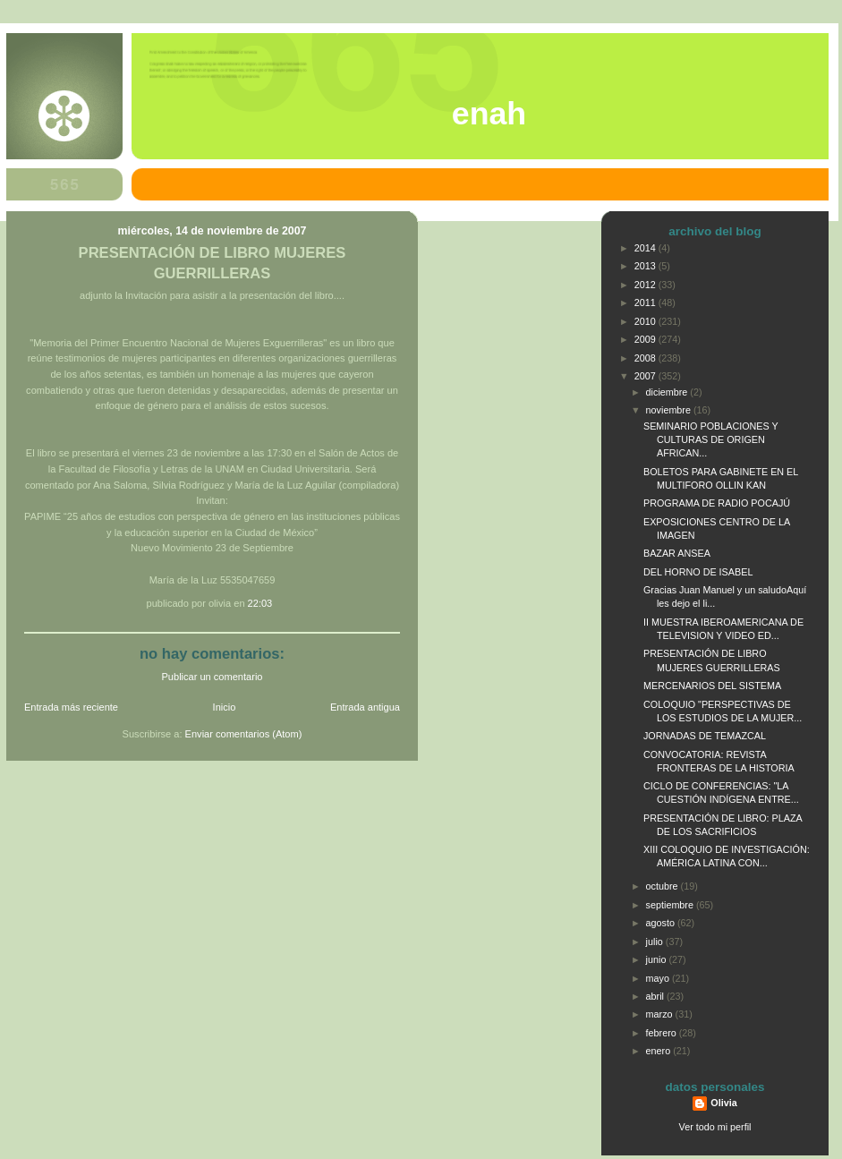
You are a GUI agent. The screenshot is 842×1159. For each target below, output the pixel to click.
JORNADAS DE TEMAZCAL (704, 735)
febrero (662, 1032)
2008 (646, 358)
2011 (646, 302)
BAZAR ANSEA (676, 553)
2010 (646, 321)
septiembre (671, 904)
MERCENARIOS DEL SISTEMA (712, 685)
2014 (646, 248)
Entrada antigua (365, 707)
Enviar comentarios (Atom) (243, 734)
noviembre (669, 410)
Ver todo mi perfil (715, 1126)
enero (660, 1050)
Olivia (723, 1102)
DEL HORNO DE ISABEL (698, 572)
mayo (659, 978)
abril (656, 996)
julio (656, 941)
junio (657, 959)
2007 (646, 376)
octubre (663, 886)
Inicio (224, 707)
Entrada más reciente (71, 707)
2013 (646, 265)
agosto (661, 922)
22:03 (260, 603)
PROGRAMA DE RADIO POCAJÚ (716, 503)
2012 (646, 284)
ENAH (489, 114)
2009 (646, 339)
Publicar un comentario (212, 676)
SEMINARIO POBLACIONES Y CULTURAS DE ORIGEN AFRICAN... (710, 439)
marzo (661, 1014)
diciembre (668, 392)
